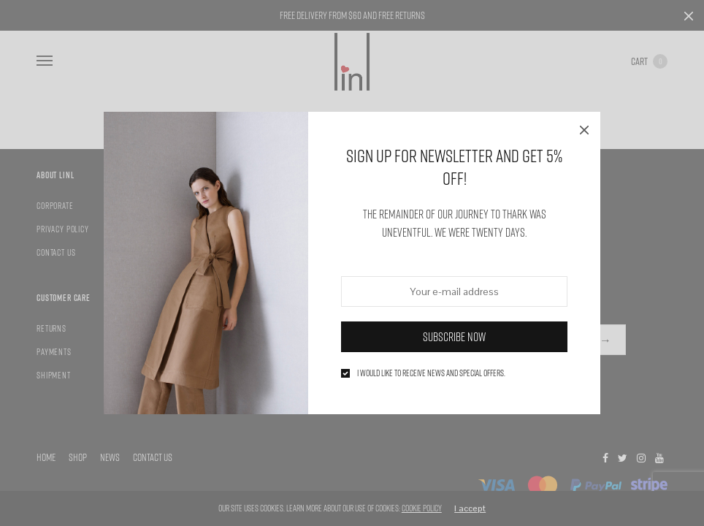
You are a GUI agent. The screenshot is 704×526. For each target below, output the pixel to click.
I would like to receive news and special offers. (431, 373)
